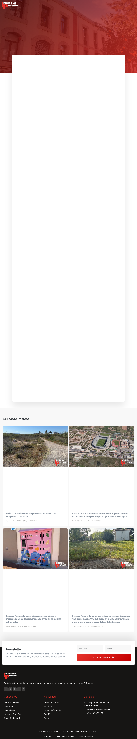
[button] (133, 5)
